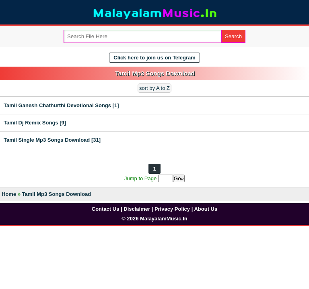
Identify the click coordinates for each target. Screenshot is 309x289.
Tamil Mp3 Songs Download (56, 194)
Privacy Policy (172, 209)
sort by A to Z (154, 88)
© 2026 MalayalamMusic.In (154, 219)
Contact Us (105, 209)
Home (9, 194)
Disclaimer (137, 209)
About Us (205, 209)
